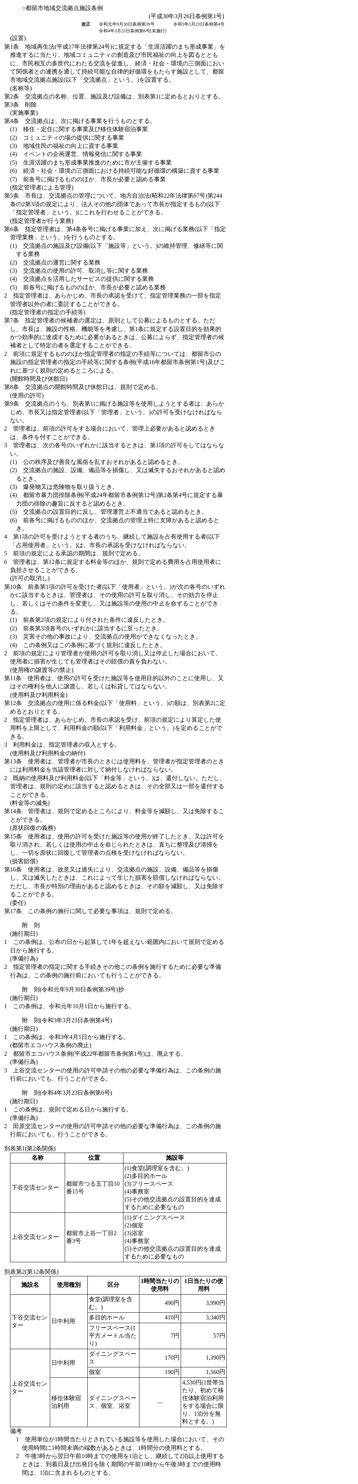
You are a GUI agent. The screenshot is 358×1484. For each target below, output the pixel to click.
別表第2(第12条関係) (31, 1272)
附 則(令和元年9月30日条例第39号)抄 (73, 989)
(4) (76, 154)
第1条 (114, 63)
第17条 (90, 911)
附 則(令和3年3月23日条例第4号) (67, 1020)
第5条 (113, 203)
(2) (67, 137)
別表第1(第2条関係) (30, 1148)
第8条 (83, 387)
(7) (88, 179)
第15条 (114, 844)
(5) (91, 162)
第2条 (114, 96)
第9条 (114, 411)
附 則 (31, 925)
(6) (114, 171)
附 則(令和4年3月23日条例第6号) (67, 1093)
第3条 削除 (20, 104)
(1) (79, 129)
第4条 (80, 121)
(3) (64, 146)
